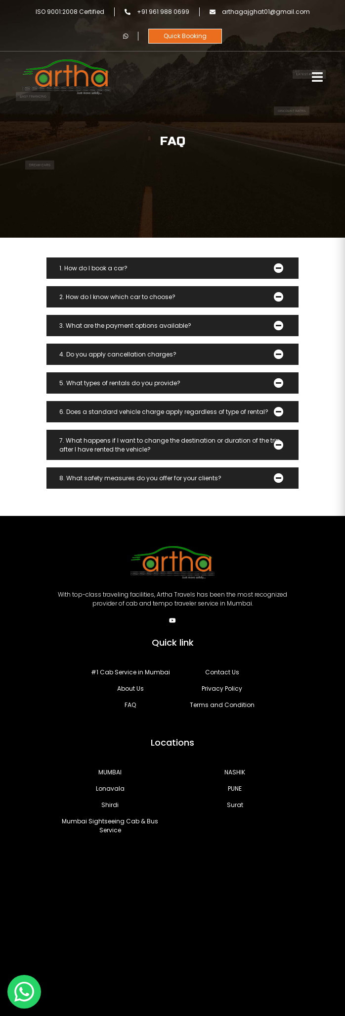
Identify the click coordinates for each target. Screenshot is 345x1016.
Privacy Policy (222, 688)
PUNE (235, 788)
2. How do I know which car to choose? (117, 297)
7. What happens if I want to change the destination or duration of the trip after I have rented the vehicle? (169, 445)
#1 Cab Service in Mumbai (130, 672)
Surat (235, 805)
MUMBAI (110, 772)
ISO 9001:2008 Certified (70, 11)
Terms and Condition (222, 705)
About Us (130, 688)
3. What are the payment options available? (125, 325)
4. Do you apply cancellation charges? (117, 354)
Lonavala (110, 788)
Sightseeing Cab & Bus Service (110, 825)
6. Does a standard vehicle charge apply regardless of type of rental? (163, 411)
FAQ (130, 705)
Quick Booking (185, 36)
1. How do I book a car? (93, 268)
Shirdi (110, 805)
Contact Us (222, 672)
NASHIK (234, 772)
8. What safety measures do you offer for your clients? (140, 478)
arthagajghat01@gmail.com (260, 11)
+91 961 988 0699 (157, 11)
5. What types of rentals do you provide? (119, 383)
